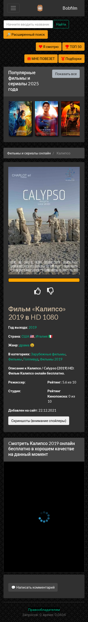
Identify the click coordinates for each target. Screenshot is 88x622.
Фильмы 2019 (51, 359)
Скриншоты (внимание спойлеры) (38, 421)
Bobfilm (69, 8)
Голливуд (31, 359)
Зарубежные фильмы (48, 354)
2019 (32, 327)
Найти (61, 24)
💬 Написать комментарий (33, 587)
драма (24, 345)
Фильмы (15, 359)
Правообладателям (44, 609)
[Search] (28, 24)
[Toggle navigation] (13, 8)
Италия (42, 336)
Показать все (66, 74)
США (25, 336)
